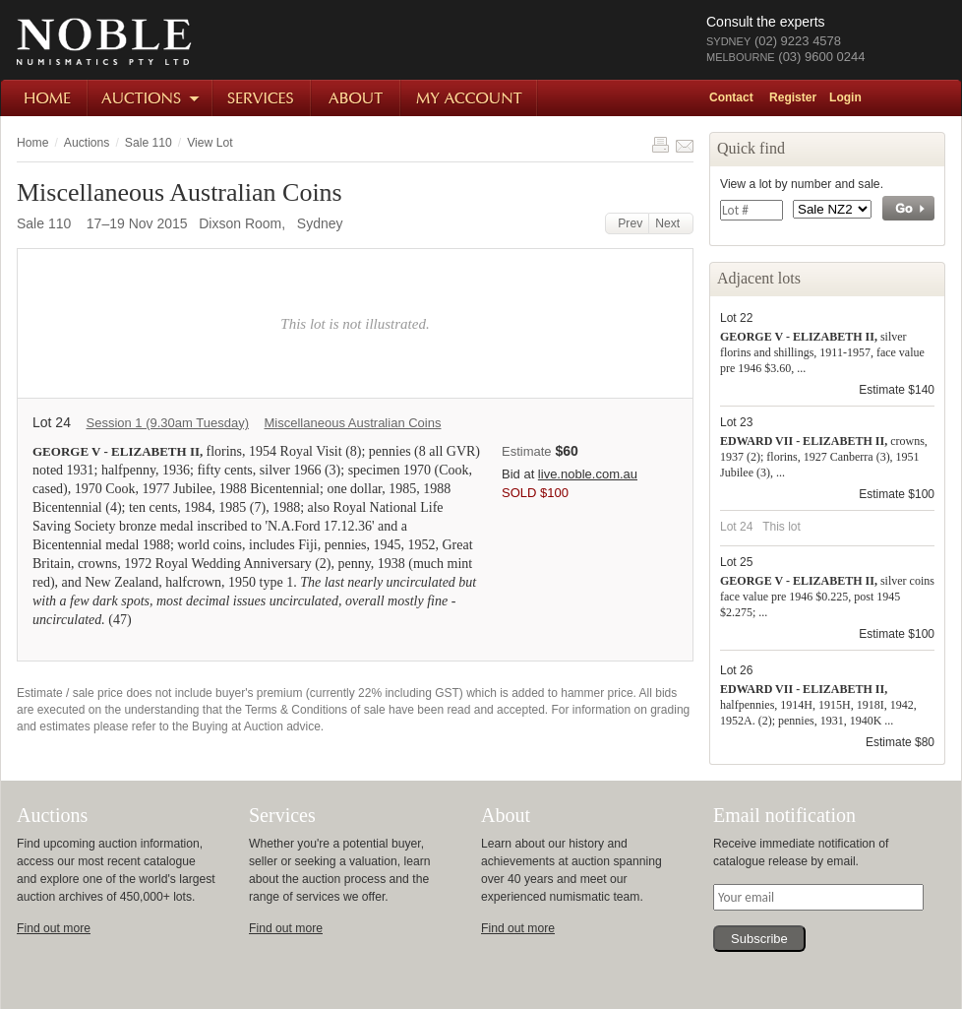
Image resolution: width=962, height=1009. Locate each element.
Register (792, 97)
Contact (731, 97)
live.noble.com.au (587, 474)
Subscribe (759, 938)
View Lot (209, 143)
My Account (469, 98)
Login (845, 97)
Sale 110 (148, 143)
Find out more (53, 928)
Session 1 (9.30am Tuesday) (167, 422)
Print (660, 145)
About (356, 98)
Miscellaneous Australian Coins (353, 422)
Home (45, 98)
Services (262, 98)
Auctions (151, 98)
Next (671, 223)
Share (684, 145)
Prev (627, 223)
